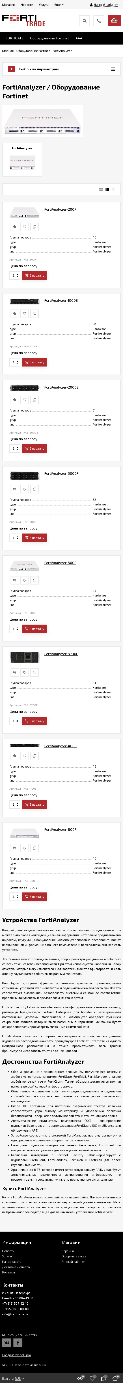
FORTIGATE (15, 38)
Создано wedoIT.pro (16, 1355)
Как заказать (11, 1261)
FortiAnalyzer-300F (60, 562)
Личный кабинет (74, 1261)
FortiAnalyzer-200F (60, 209)
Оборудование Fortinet (49, 38)
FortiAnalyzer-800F (60, 829)
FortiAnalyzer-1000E (61, 300)
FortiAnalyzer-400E (60, 746)
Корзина (68, 1251)
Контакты (9, 1272)
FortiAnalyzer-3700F (61, 654)
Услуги (7, 1256)
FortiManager (97, 1076)
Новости (8, 1251)
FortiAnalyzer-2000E (61, 387)
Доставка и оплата (16, 1267)
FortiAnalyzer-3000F (61, 473)
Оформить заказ (74, 1256)
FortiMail (79, 1076)
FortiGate (65, 1076)
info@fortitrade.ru (15, 1314)
